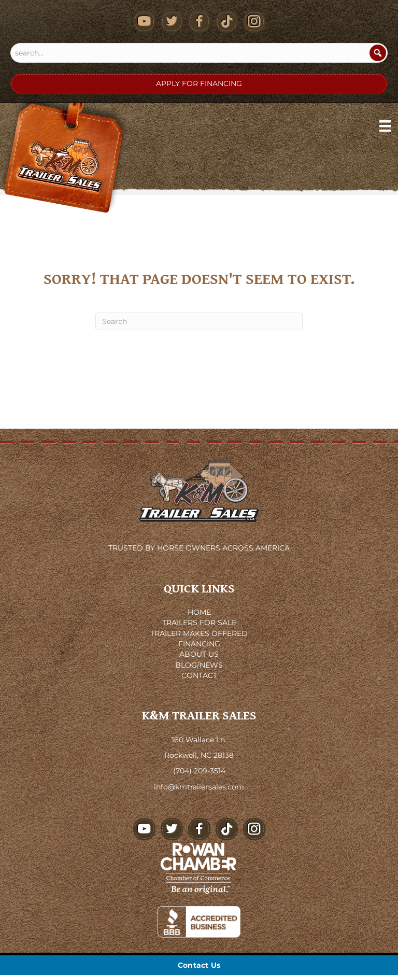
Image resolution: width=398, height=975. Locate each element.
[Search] (377, 53)
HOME (199, 612)
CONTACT (199, 675)
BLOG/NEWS (199, 665)
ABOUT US (199, 654)
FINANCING (199, 643)
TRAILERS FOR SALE (199, 622)
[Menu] (385, 126)
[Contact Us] (199, 965)
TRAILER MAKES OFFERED (199, 633)
